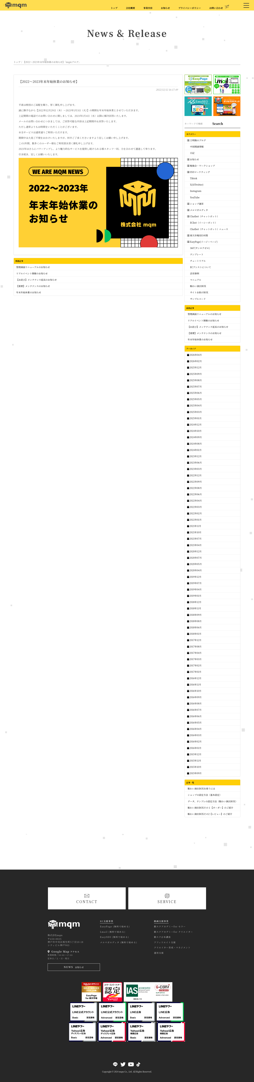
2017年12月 (194, 640)
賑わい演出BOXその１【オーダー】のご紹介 (210, 807)
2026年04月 (194, 354)
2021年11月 (194, 526)
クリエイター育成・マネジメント (172, 947)
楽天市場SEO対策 (197, 235)
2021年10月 (194, 532)
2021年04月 (194, 545)
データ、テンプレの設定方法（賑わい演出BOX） (212, 801)
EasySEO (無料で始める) (114, 936)
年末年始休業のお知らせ (28, 292)
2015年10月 (194, 766)
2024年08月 (194, 443)
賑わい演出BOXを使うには (201, 788)
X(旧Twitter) (195, 184)
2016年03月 (194, 735)
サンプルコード (196, 298)
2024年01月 (194, 450)
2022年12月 (194, 475)
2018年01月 (194, 633)
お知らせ (165, 8)
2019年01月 (194, 595)
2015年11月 (194, 760)
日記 (191, 153)
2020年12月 (194, 551)
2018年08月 (194, 621)
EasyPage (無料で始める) (115, 926)
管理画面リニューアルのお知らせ (33, 267)
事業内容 (147, 8)
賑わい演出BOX (196, 286)
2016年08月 (194, 703)
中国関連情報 (195, 146)
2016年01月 (194, 748)
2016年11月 (194, 684)
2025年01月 (194, 418)
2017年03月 (194, 659)
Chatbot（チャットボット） (203, 216)
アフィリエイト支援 (165, 942)
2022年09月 (194, 481)
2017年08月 (194, 646)
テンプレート (195, 254)
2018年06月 (194, 627)
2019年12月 (194, 576)
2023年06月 (194, 462)
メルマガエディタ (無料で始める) (118, 942)
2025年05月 (194, 399)
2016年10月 (194, 690)
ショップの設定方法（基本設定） (204, 794)
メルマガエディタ (197, 210)
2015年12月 (194, 754)
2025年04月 (194, 405)
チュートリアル (196, 260)
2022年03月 (194, 506)
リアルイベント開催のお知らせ (32, 273)
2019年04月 (194, 589)
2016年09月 (194, 697)
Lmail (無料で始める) (112, 931)
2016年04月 (194, 728)
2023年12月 (194, 456)
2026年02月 (194, 361)
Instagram (194, 191)
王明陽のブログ (196, 140)
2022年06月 (194, 494)
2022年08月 (194, 488)
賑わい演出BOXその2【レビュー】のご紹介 (209, 814)
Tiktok (192, 178)
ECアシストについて (199, 267)
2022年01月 (194, 519)
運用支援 (159, 952)
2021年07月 (194, 538)
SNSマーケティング (198, 172)
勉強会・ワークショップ (201, 165)
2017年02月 (194, 665)
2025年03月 (194, 412)
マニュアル (194, 279)
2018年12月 (194, 602)
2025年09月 (194, 373)
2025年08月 (194, 380)
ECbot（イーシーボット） (202, 222)
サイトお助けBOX (197, 292)
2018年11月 (194, 608)
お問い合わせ (217, 7)
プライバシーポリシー (189, 8)
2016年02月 (194, 741)
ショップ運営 (195, 203)
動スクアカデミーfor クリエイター (173, 931)
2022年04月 (194, 500)
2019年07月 (194, 583)
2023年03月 (194, 468)
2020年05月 (194, 564)
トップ (114, 8)
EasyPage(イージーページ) (202, 241)
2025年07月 (194, 386)
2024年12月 (194, 424)
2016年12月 (194, 678)
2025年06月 (194, 392)
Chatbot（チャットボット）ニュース (207, 229)
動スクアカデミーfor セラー (170, 926)
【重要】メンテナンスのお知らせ (33, 286)
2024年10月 (194, 430)
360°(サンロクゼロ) (198, 248)
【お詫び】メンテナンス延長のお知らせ (36, 279)
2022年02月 (194, 513)
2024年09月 (194, 437)
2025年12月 (194, 367)
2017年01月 (194, 671)
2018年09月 (194, 614)
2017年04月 (194, 652)
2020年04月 (194, 570)
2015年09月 (194, 773)
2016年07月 (194, 709)
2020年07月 (194, 557)
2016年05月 (194, 722)
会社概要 (130, 8)
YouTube (193, 197)
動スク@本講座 (162, 936)
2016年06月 (194, 716)
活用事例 (193, 273)
